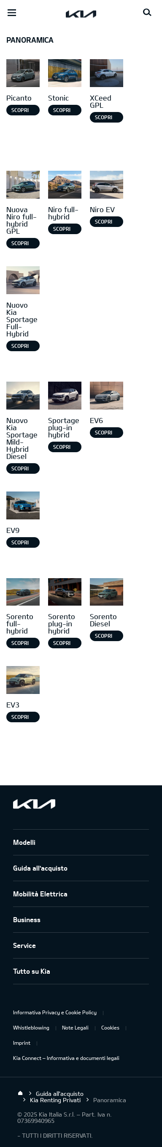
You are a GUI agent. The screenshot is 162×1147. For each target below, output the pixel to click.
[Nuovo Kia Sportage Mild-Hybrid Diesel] (23, 397)
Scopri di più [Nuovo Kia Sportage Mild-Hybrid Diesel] (20, 469)
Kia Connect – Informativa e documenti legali (66, 1058)
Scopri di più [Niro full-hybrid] (61, 230)
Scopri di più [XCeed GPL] (103, 118)
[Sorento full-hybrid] (23, 593)
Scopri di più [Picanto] (20, 111)
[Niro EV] (106, 186)
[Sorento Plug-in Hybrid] (64, 593)
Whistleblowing (31, 1027)
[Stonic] (64, 74)
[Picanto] (23, 74)
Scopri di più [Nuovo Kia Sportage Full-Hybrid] (20, 347)
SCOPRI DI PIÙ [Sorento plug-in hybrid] (61, 644)
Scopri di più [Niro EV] (103, 222)
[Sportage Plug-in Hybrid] (64, 397)
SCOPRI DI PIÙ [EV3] (20, 718)
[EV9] (23, 507)
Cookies (110, 1027)
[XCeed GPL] (106, 74)
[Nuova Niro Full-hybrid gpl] (23, 186)
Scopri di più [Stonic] (61, 111)
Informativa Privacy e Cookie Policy (55, 1012)
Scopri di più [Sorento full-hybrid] (20, 644)
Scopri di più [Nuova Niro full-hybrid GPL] (20, 244)
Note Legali (75, 1027)
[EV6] (106, 397)
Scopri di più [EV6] (103, 433)
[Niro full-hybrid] (64, 186)
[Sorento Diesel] (106, 593)
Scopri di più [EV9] (20, 543)
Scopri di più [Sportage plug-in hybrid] (61, 448)
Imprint (21, 1043)
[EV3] (23, 681)
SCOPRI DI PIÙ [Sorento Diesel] (103, 637)
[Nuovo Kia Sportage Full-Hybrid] (23, 281)
